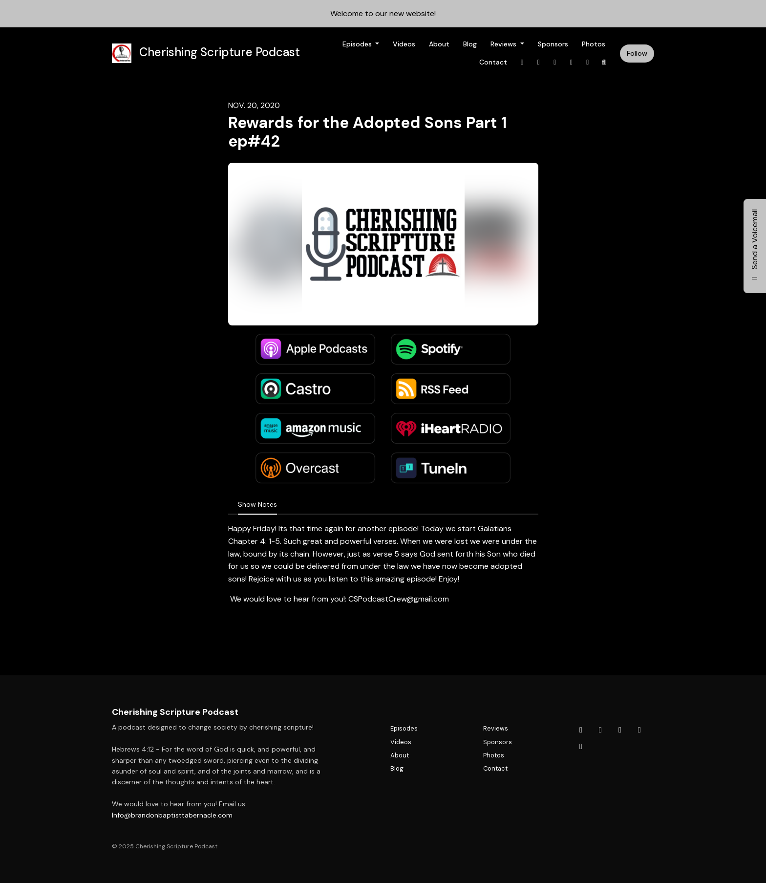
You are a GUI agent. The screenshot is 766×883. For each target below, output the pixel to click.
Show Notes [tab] (257, 504)
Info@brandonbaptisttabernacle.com (172, 815)
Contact (493, 62)
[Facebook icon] (581, 730)
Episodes (358, 44)
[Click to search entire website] (604, 62)
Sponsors (553, 44)
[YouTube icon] (581, 746)
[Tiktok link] (571, 62)
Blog (470, 44)
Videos (404, 44)
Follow (637, 53)
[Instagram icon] (620, 730)
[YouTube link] (587, 62)
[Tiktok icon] (639, 730)
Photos (593, 44)
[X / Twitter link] (539, 62)
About (439, 44)
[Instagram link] (555, 62)
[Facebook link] (522, 62)
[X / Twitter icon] (600, 730)
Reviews (504, 44)
